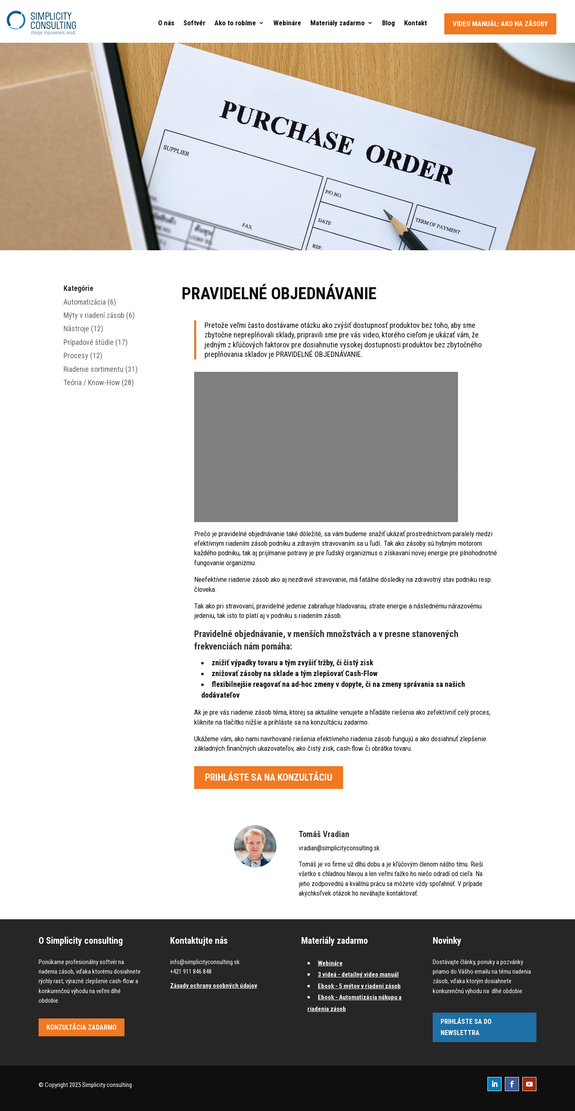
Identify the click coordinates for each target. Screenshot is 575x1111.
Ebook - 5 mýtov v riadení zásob (359, 986)
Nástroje (76, 328)
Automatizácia (84, 302)
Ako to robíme (235, 23)
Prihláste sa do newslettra (466, 1027)
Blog (388, 23)
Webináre (287, 23)
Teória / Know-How (91, 382)
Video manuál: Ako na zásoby (500, 24)
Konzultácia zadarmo (81, 1027)
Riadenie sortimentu (93, 369)
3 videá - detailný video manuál (358, 974)
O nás (166, 23)
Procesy (75, 355)
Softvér (194, 23)
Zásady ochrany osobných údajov (213, 985)
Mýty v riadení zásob (93, 315)
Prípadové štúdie (88, 342)
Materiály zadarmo (337, 23)
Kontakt (415, 23)
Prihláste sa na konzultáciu (268, 777)
